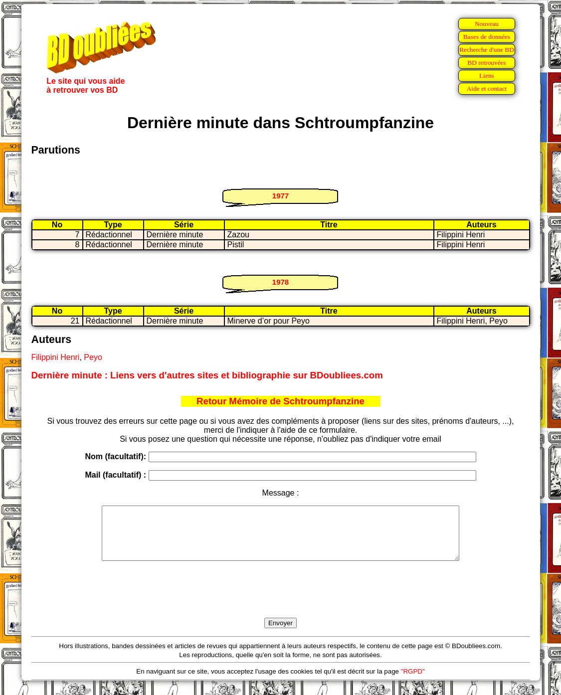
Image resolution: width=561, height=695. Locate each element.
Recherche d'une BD (486, 49)
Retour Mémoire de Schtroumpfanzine (280, 401)
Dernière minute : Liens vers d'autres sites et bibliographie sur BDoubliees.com (207, 375)
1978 (280, 282)
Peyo (93, 357)
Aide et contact (487, 88)
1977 (280, 195)
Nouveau (487, 23)
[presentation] (281, 600)
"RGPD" (413, 682)
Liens (486, 75)
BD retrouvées (486, 62)
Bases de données (486, 36)
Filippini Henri (55, 357)
